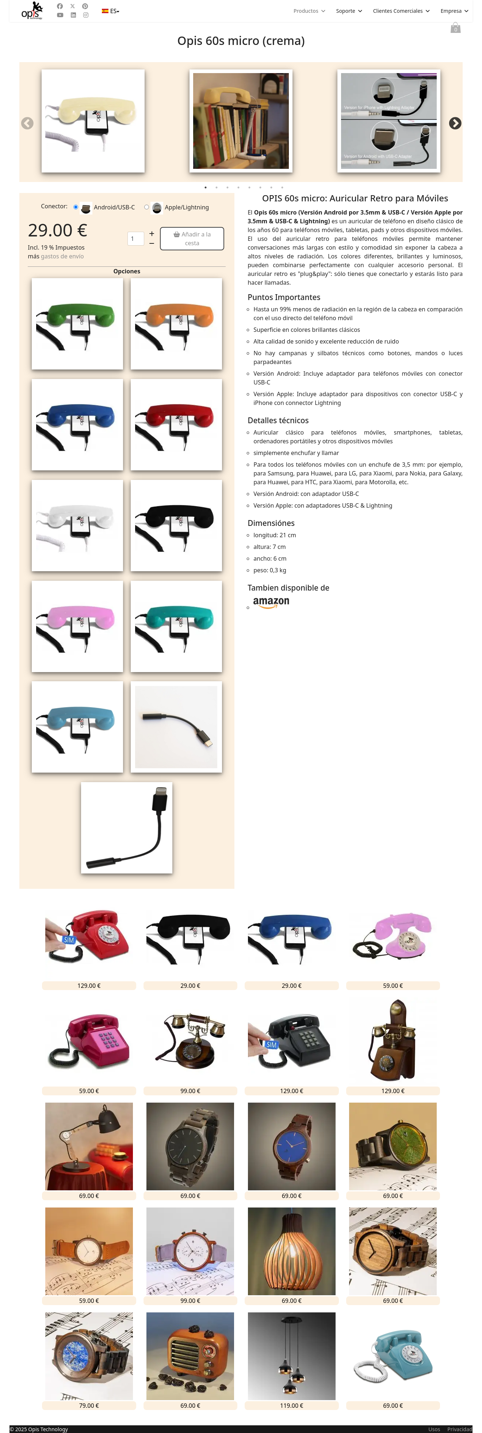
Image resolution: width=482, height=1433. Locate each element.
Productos (306, 10)
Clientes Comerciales (398, 10)
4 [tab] (239, 195)
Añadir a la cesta (192, 245)
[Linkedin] (73, 15)
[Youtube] (60, 15)
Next (455, 127)
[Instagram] (85, 15)
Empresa (451, 10)
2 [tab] (217, 195)
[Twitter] (72, 6)
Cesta (455, 29)
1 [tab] (206, 195)
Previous (27, 127)
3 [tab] (228, 195)
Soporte (345, 10)
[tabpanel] (93, 125)
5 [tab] (250, 195)
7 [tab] (272, 195)
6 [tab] (261, 195)
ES (110, 11)
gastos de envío (62, 263)
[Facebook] (60, 6)
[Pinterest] (85, 6)
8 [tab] (283, 195)
